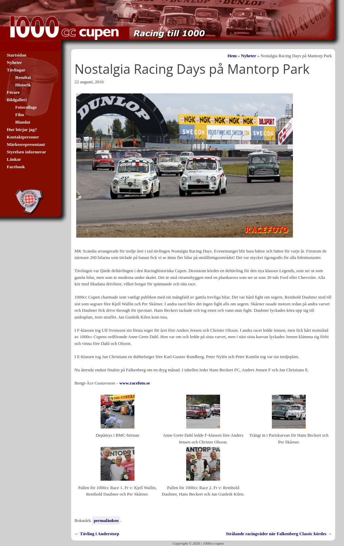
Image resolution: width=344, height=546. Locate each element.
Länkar (14, 159)
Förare (13, 92)
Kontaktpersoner (23, 136)
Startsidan (16, 55)
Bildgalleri (17, 99)
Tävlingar (16, 69)
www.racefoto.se (135, 383)
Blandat (22, 122)
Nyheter (248, 55)
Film (19, 114)
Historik (23, 84)
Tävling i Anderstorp (96, 533)
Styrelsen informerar (26, 151)
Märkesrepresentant (26, 144)
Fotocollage (26, 107)
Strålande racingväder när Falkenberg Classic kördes (279, 533)
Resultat (23, 77)
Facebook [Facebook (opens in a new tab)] (16, 166)
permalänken (106, 520)
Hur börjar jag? (22, 129)
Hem (232, 55)
